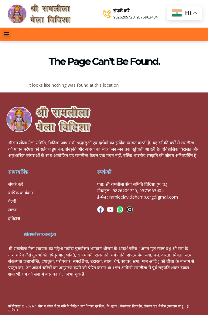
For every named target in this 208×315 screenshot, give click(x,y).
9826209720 (124, 17)
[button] (6, 34)
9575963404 (147, 17)
